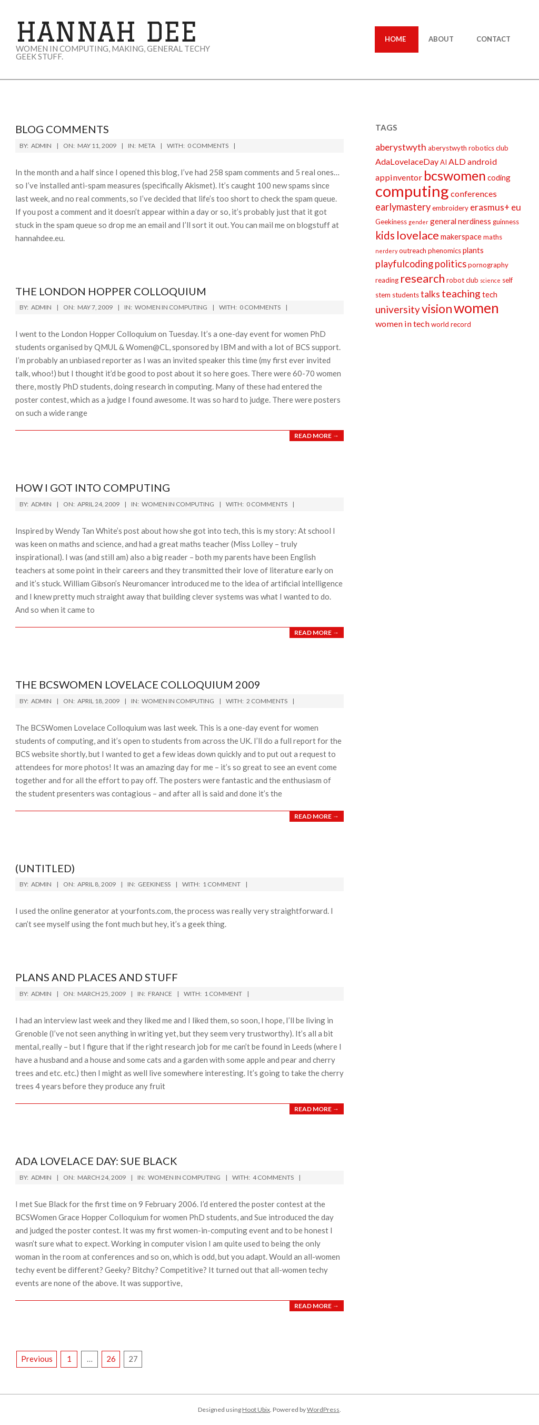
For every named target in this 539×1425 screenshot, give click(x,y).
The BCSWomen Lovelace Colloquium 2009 (138, 684)
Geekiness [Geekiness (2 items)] (391, 221)
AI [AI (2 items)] (443, 162)
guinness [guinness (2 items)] (506, 221)
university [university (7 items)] (397, 309)
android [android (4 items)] (482, 161)
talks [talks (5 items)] (430, 294)
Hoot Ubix (256, 1409)
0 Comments (207, 146)
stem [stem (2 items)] (383, 295)
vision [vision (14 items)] (437, 308)
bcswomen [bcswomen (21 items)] (455, 175)
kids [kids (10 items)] (385, 235)
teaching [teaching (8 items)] (461, 293)
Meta (146, 146)
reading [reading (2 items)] (386, 280)
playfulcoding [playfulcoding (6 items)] (404, 264)
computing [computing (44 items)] (412, 191)
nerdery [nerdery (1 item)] (386, 250)
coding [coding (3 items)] (499, 177)
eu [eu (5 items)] (516, 207)
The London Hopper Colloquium (110, 291)
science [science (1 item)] (490, 280)
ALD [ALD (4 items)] (457, 161)
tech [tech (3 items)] (489, 294)
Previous (37, 1358)
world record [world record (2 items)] (451, 324)
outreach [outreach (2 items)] (412, 250)
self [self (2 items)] (507, 280)
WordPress (323, 1409)
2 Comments (266, 701)
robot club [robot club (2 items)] (462, 280)
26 (111, 1358)
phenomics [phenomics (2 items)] (444, 250)
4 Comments (273, 1177)
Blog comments (62, 129)
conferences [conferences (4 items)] (474, 193)
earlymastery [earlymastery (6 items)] (403, 207)
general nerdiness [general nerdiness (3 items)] (460, 221)
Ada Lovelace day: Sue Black (96, 1160)
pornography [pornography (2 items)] (488, 265)
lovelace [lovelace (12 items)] (417, 235)
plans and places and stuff (96, 977)
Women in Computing (171, 307)
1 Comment (222, 884)
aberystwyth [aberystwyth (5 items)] (400, 147)
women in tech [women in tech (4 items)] (402, 323)
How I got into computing (92, 487)
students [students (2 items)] (405, 295)
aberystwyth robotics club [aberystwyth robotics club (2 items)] (468, 148)
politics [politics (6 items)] (450, 264)
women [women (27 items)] (476, 308)
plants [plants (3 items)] (473, 250)
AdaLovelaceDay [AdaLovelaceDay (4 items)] (406, 161)
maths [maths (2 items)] (492, 237)
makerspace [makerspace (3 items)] (461, 236)
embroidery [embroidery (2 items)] (450, 208)
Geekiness (154, 884)
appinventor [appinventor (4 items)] (398, 177)
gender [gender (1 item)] (418, 221)
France (160, 994)
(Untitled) (45, 868)
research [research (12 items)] (422, 278)
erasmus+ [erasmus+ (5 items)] (490, 207)
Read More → (316, 436)
